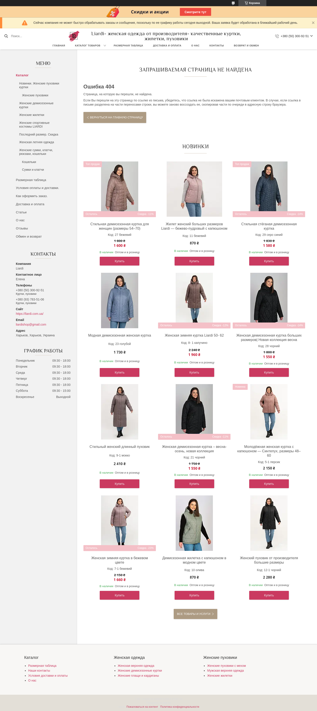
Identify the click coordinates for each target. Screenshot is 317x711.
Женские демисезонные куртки (36, 105)
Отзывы (22, 228)
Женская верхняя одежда (136, 665)
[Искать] (6, 36)
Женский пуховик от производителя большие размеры (269, 560)
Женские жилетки (31, 115)
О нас (195, 45)
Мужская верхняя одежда (225, 670)
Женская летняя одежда (36, 142)
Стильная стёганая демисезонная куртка (269, 226)
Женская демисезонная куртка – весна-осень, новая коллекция (194, 449)
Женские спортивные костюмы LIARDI (34, 124)
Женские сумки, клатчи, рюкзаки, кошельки (36, 152)
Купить (119, 261)
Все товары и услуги (193, 614)
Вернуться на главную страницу (116, 117)
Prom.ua (177, 698)
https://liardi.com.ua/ (29, 313)
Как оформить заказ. (32, 196)
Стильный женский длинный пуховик (120, 447)
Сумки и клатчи (33, 169)
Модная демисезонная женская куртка (119, 335)
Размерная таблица (128, 45)
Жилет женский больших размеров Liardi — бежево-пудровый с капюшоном (194, 226)
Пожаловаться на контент (142, 706)
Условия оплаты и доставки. (37, 188)
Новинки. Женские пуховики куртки (39, 85)
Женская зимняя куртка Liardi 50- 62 (194, 335)
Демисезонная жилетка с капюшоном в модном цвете (194, 560)
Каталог (22, 75)
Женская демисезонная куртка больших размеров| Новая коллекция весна (269, 338)
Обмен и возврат (29, 236)
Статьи (21, 212)
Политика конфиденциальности (179, 706)
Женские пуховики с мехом (226, 665)
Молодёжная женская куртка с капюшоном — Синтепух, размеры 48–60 (269, 451)
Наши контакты (39, 670)
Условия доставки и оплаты (48, 675)
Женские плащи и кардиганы (138, 675)
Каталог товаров (87, 45)
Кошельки (29, 162)
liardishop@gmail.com (31, 324)
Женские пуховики (35, 95)
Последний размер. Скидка (38, 134)
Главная (59, 45)
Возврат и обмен (246, 45)
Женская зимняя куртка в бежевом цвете (119, 560)
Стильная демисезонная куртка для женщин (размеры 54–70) (119, 226)
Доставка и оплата (167, 45)
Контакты (217, 45)
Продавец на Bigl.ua (158, 702)
